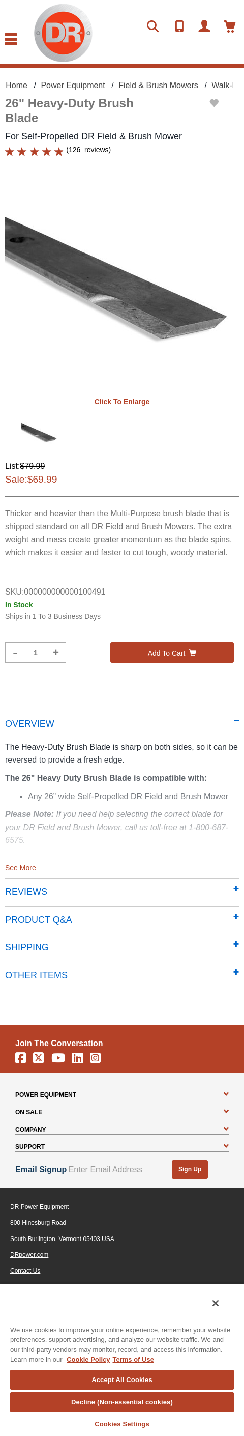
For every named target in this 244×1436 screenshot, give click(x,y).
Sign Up (189, 1169)
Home (16, 85)
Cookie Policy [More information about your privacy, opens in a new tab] (88, 1359)
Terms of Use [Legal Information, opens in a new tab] (133, 1359)
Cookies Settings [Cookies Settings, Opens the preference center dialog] (122, 1424)
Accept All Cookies (122, 1380)
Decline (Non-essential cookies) (122, 1402)
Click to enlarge (122, 402)
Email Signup (41, 1169)
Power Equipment (73, 85)
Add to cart (172, 653)
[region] (122, 1359)
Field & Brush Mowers (158, 85)
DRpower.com (29, 1254)
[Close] (215, 1303)
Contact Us (25, 1270)
